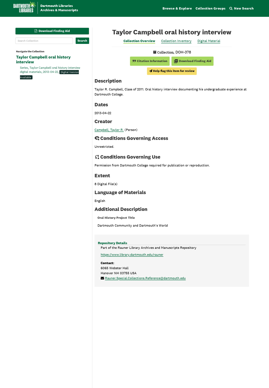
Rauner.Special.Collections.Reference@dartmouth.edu (145, 278)
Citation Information (150, 61)
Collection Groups (211, 8)
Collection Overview (139, 41)
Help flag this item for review (171, 71)
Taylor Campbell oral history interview (43, 59)
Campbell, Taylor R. (109, 130)
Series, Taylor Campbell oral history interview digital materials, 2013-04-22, (50, 72)
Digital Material (208, 41)
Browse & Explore (177, 8)
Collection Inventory (176, 41)
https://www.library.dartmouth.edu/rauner (132, 254)
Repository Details (112, 243)
